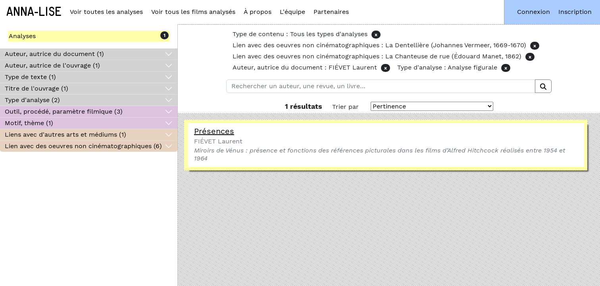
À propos (257, 11)
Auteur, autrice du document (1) (54, 54)
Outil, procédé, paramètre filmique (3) (64, 111)
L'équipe (292, 11)
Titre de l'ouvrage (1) (36, 88)
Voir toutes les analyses (106, 11)
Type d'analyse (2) (32, 100)
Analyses (22, 36)
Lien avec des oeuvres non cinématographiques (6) (83, 146)
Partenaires (331, 11)
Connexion (533, 11)
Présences (214, 131)
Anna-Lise (34, 12)
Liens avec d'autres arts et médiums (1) (65, 134)
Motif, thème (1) (29, 123)
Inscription (575, 11)
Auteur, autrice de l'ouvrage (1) (52, 65)
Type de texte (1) (30, 77)
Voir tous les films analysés (193, 11)
